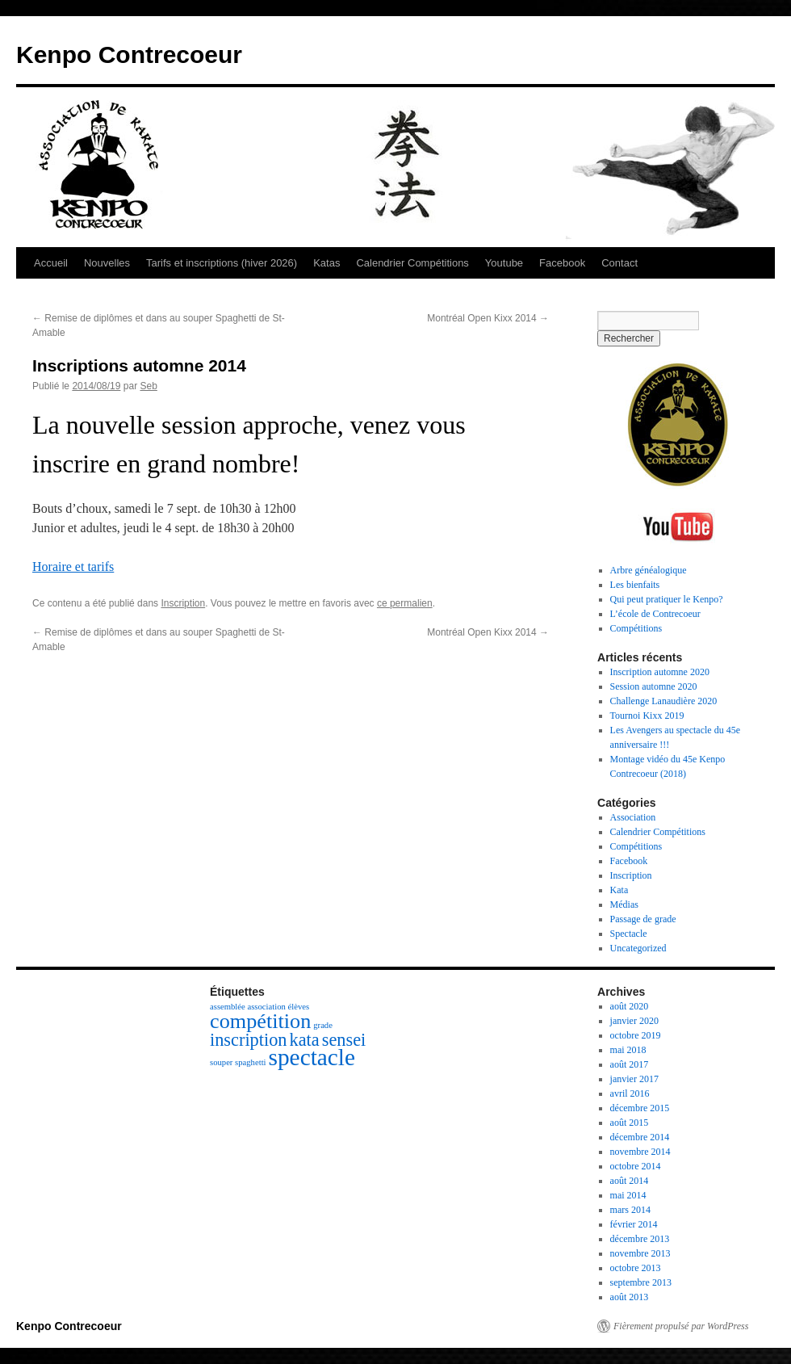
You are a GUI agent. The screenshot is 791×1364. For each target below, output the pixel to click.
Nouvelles (107, 263)
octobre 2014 (635, 1166)
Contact (619, 263)
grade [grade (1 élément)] (323, 1025)
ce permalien (405, 603)
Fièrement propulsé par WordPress (680, 1326)
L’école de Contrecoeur (655, 613)
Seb (148, 386)
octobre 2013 (635, 1268)
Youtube (504, 263)
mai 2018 (628, 1050)
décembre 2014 (640, 1137)
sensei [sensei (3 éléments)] (344, 1040)
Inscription (183, 603)
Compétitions (636, 628)
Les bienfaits (635, 584)
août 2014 (629, 1180)
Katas (326, 263)
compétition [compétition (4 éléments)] (260, 1021)
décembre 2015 (640, 1108)
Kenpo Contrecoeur (129, 54)
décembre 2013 (640, 1238)
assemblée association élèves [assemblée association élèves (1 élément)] (259, 1006)
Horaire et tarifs (73, 566)
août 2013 (629, 1297)
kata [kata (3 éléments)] (305, 1040)
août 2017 (629, 1064)
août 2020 (629, 1006)
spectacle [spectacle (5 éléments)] (312, 1057)
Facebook (562, 263)
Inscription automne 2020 (659, 672)
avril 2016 (630, 1093)
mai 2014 (628, 1195)
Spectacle (628, 933)
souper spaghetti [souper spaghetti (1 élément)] (238, 1062)
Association (633, 817)
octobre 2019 (635, 1035)
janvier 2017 (634, 1079)
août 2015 (629, 1122)
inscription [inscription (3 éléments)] (248, 1040)
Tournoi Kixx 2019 (647, 715)
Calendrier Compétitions (412, 263)
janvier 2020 (634, 1020)
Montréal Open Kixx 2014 (488, 318)
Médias (624, 904)
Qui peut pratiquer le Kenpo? (666, 599)
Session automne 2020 (653, 686)
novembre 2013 (640, 1253)
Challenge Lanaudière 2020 (664, 701)
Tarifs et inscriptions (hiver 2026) (221, 263)
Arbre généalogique (648, 570)
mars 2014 (630, 1209)
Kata (619, 890)
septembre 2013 (641, 1282)
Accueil (51, 263)
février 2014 (634, 1224)
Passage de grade (643, 919)
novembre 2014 (640, 1151)
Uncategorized (638, 948)
